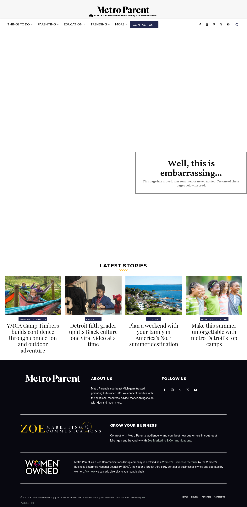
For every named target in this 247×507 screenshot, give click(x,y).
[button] (237, 24)
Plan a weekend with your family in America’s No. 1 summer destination (153, 335)
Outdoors (153, 319)
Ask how (90, 471)
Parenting (93, 319)
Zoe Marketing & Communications (169, 440)
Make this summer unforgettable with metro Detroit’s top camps (214, 335)
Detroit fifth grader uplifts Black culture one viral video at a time (93, 335)
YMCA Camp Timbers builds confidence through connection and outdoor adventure (33, 338)
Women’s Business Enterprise (180, 462)
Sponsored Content (32, 319)
